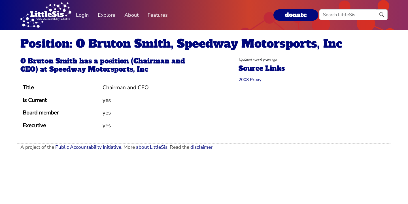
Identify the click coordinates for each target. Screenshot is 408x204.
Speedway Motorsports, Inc (98, 69)
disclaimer (201, 147)
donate (296, 15)
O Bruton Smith (48, 61)
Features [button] (158, 15)
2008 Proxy (250, 79)
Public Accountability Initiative (88, 147)
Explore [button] (106, 15)
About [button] (131, 15)
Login (82, 15)
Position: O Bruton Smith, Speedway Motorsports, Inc (181, 43)
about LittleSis (151, 147)
